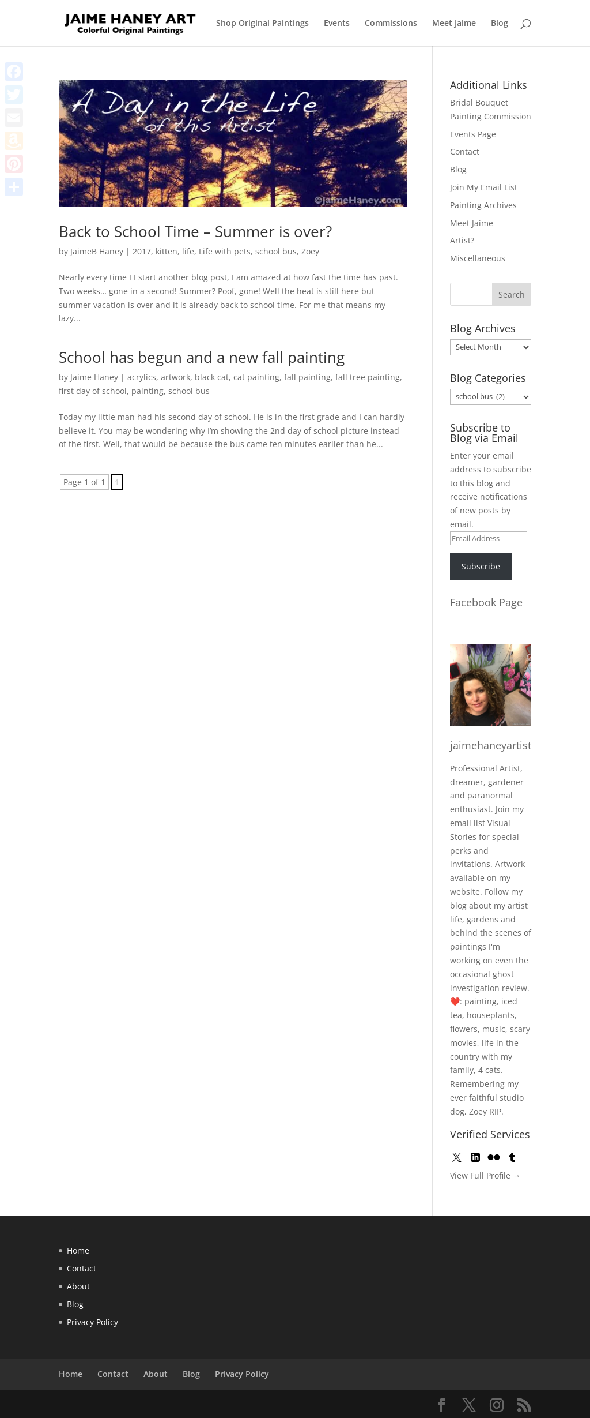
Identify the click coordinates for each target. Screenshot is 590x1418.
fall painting (307, 377)
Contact (464, 151)
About (78, 1286)
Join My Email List (483, 187)
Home (78, 1250)
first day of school (93, 390)
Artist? (462, 240)
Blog (499, 23)
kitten (166, 251)
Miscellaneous (477, 258)
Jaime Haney (94, 377)
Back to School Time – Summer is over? (195, 231)
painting (147, 390)
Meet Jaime (454, 23)
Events (337, 23)
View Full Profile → (485, 1175)
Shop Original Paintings (262, 23)
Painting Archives (483, 205)
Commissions (391, 23)
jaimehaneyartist (490, 745)
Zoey (310, 251)
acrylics (141, 377)
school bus (276, 251)
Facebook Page (486, 602)
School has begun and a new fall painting (202, 357)
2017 (142, 251)
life (188, 251)
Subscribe (481, 566)
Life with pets (225, 251)
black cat (212, 377)
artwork (175, 377)
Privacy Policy (92, 1321)
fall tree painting (367, 377)
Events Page (473, 134)
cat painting (256, 377)
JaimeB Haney (96, 251)
